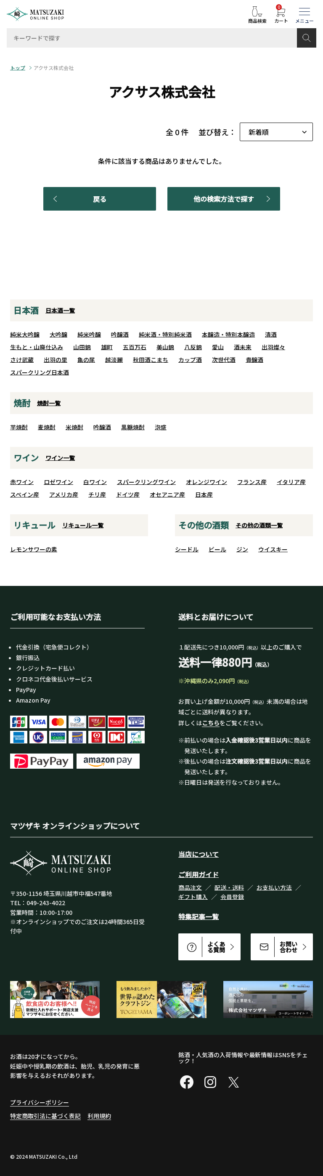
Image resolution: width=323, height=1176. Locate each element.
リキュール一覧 (82, 525)
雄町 (107, 347)
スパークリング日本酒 (39, 372)
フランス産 (252, 482)
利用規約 (99, 1116)
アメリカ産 (63, 494)
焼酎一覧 (49, 403)
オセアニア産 (167, 494)
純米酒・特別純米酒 (165, 334)
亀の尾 (86, 360)
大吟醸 (58, 334)
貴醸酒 (254, 360)
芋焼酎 (19, 427)
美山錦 (165, 347)
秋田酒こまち (150, 360)
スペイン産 (24, 494)
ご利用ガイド (198, 874)
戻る (78, 199)
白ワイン (95, 482)
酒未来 (243, 347)
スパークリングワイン (146, 482)
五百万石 (134, 347)
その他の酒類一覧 (259, 525)
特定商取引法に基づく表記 (45, 1116)
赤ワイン (22, 482)
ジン (242, 549)
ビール (217, 549)
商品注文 (190, 887)
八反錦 (193, 347)
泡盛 (161, 427)
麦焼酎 (47, 427)
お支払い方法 (274, 887)
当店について (198, 854)
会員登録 (232, 897)
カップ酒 (190, 360)
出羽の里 (55, 360)
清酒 (271, 334)
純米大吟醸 (25, 334)
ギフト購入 (193, 897)
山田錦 (82, 347)
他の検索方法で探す (233, 199)
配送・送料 (229, 887)
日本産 (204, 494)
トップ (17, 67)
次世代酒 (224, 360)
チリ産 (97, 494)
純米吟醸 (89, 334)
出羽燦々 (273, 347)
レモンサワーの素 (33, 549)
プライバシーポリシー (39, 1102)
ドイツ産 (128, 494)
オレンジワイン (206, 482)
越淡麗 (114, 360)
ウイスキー (273, 549)
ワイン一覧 (60, 458)
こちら (211, 723)
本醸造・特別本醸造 (228, 334)
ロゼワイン (58, 482)
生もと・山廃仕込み (36, 347)
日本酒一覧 (60, 310)
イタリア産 (291, 482)
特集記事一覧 (198, 916)
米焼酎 (74, 427)
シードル (187, 549)
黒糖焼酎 (133, 427)
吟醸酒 (120, 334)
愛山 (218, 347)
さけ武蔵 (22, 360)
